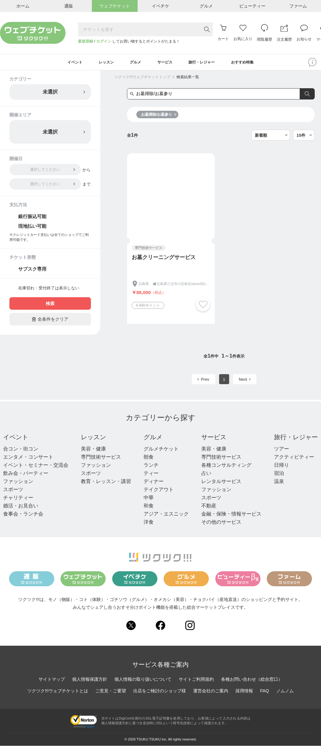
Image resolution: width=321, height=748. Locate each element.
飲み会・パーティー (25, 475)
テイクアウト (159, 491)
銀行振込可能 (32, 218)
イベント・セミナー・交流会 (35, 467)
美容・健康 (93, 451)
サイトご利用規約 (196, 681)
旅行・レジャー (296, 439)
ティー (151, 475)
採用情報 (244, 692)
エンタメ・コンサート (28, 459)
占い (206, 475)
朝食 (149, 459)
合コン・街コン (20, 451)
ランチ (151, 467)
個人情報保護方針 (89, 681)
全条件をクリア (50, 321)
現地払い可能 (32, 228)
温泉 (279, 483)
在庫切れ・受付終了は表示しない (48, 290)
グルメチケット (161, 451)
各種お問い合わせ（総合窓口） (251, 681)
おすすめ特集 (254, 63)
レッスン (93, 439)
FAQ (264, 692)
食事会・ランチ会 (23, 516)
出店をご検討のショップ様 (159, 692)
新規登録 (85, 41)
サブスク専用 (32, 271)
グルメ (153, 439)
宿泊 (279, 475)
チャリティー (18, 499)
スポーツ (13, 491)
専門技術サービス (101, 459)
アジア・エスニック (166, 516)
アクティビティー (294, 459)
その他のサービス (221, 524)
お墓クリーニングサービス (164, 259)
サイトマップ (52, 681)
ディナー (154, 483)
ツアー (281, 451)
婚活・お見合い (20, 508)
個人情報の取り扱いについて (142, 681)
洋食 (149, 524)
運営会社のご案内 (210, 692)
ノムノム (285, 692)
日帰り (281, 467)
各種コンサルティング (226, 467)
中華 (149, 499)
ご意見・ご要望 (110, 692)
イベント (15, 439)
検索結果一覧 (187, 79)
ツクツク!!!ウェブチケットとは (57, 692)
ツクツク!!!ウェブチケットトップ (142, 79)
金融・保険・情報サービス (231, 516)
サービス (213, 439)
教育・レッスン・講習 (106, 483)
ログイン (103, 41)
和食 (149, 508)
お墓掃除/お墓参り (159, 116)
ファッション (18, 483)
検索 (50, 305)
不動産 (208, 508)
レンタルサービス (221, 483)
